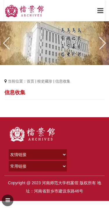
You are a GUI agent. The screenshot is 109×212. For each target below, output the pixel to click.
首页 (30, 81)
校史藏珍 (44, 81)
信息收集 (62, 81)
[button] (102, 43)
